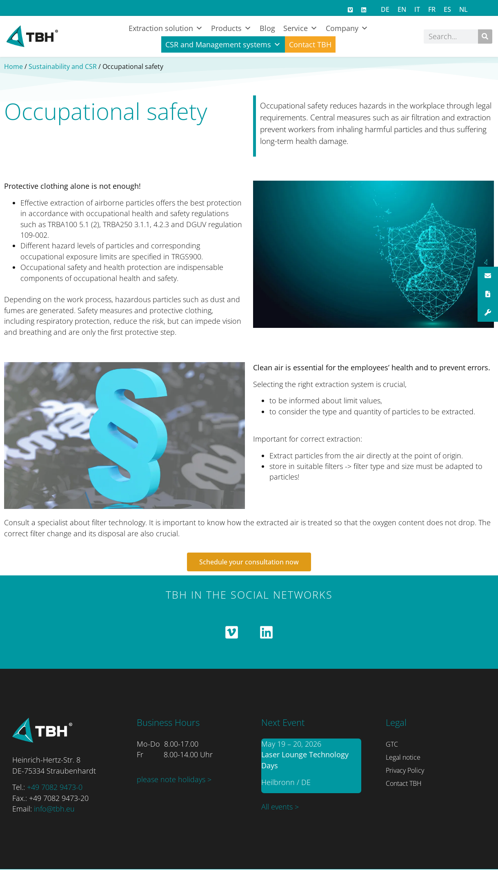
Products (231, 28)
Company (347, 28)
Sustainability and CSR (63, 66)
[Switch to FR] (432, 9)
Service (300, 28)
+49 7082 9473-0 (54, 787)
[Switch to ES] (447, 9)
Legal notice (403, 757)
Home (13, 66)
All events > (280, 807)
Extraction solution (166, 28)
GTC (392, 744)
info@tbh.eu (54, 809)
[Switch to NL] (463, 9)
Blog (267, 28)
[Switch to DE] (385, 9)
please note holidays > (174, 779)
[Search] (485, 36)
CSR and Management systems (223, 44)
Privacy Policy (405, 770)
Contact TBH (310, 44)
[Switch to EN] (402, 9)
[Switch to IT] (417, 9)
